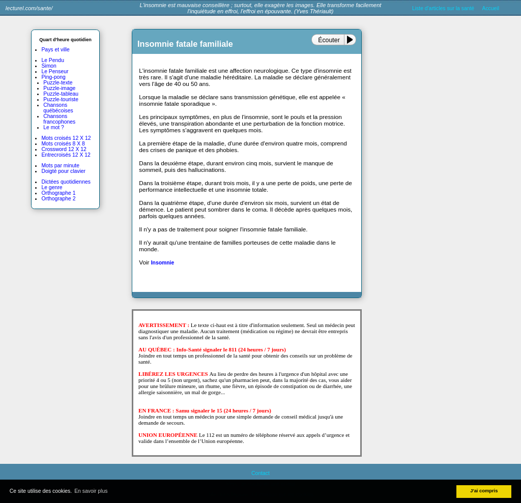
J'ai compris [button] (484, 490)
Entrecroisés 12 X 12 (65, 155)
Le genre (51, 187)
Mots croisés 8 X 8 (62, 143)
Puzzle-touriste (60, 99)
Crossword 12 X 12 (63, 149)
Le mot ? (53, 127)
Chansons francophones (59, 119)
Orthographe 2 (58, 198)
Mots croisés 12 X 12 (66, 138)
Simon (48, 66)
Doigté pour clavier (63, 171)
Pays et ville (55, 49)
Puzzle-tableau (60, 94)
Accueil (490, 8)
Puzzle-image (59, 88)
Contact (260, 473)
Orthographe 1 (58, 193)
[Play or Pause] (352, 40)
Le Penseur (54, 71)
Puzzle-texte (57, 82)
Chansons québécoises (58, 107)
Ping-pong (53, 77)
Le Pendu (52, 60)
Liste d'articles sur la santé (443, 8)
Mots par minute (60, 165)
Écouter (329, 40)
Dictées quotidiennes (65, 182)
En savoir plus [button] (90, 491)
